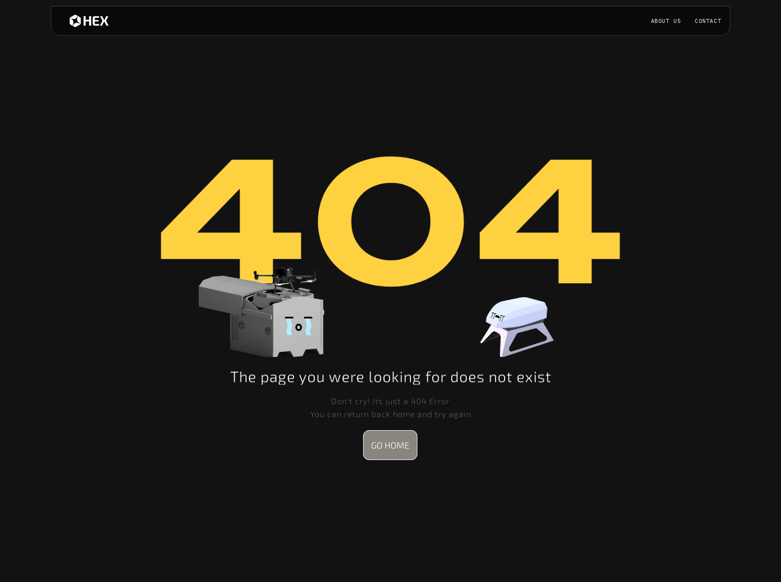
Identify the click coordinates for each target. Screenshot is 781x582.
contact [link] (708, 20)
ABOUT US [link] (666, 20)
